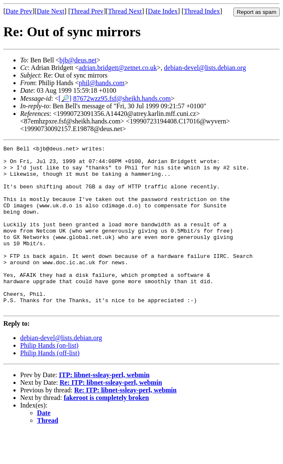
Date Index (163, 11)
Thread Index (202, 11)
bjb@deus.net (77, 60)
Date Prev (18, 11)
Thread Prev (86, 11)
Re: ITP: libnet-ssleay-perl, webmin (111, 415)
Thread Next (125, 11)
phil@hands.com (102, 82)
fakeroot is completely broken (106, 430)
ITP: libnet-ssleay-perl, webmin (104, 407)
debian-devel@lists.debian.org (205, 67)
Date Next (50, 11)
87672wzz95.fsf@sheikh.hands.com (122, 98)
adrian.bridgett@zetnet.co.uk (118, 67)
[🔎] (64, 98)
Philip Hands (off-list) (49, 385)
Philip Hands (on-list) (49, 378)
